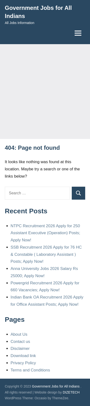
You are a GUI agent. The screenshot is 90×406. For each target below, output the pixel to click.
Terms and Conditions (30, 370)
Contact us (20, 341)
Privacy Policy (23, 363)
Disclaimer (20, 348)
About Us (19, 334)
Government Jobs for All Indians (55, 386)
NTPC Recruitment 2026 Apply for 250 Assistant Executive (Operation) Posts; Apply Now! (45, 233)
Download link (23, 355)
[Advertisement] (45, 92)
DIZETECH (71, 392)
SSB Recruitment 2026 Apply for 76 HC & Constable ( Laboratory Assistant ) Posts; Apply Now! (46, 254)
